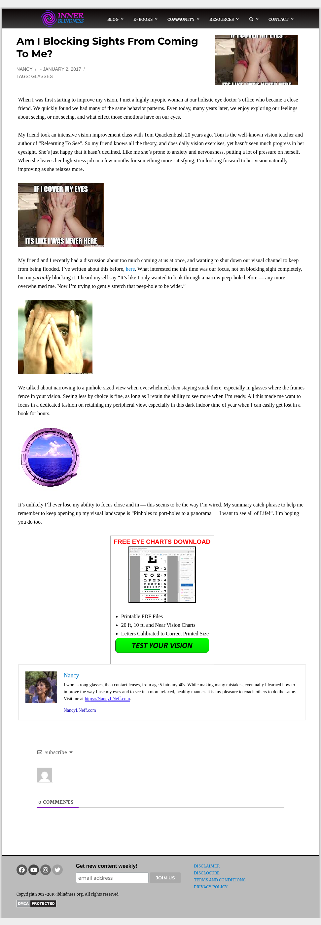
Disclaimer (207, 866)
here (130, 269)
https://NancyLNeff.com (107, 698)
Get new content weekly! (107, 866)
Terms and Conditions (219, 879)
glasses (42, 76)
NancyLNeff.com (80, 710)
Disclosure (207, 872)
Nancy (25, 69)
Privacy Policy (211, 886)
